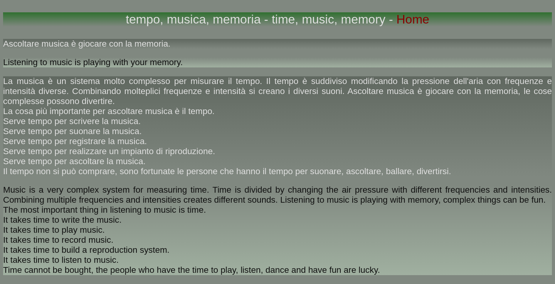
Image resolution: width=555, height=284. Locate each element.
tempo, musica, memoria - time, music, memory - (259, 19)
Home (411, 19)
